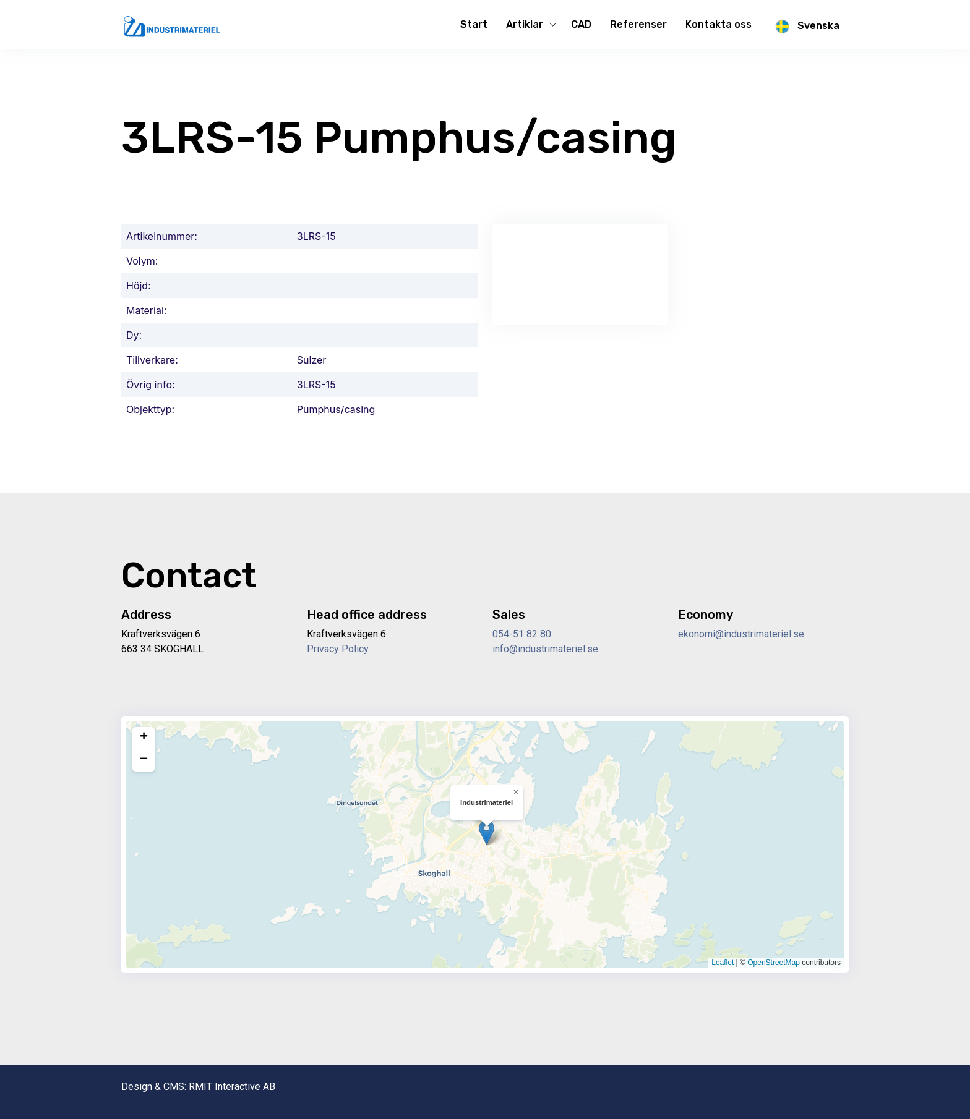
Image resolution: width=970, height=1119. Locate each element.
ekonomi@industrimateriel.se (741, 634)
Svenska (804, 26)
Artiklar (524, 24)
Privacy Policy (338, 649)
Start (473, 24)
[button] (486, 832)
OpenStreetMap (773, 962)
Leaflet (722, 962)
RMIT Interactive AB (232, 1086)
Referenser (638, 24)
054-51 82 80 (521, 634)
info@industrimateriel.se (545, 649)
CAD (581, 24)
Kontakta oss (718, 24)
